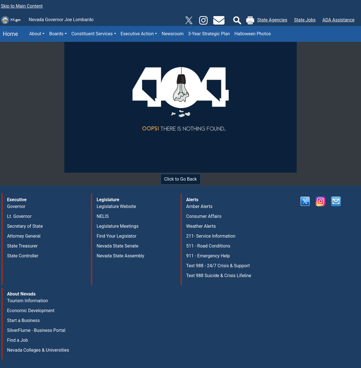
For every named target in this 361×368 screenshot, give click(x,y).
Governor (16, 206)
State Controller (22, 256)
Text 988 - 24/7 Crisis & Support (218, 265)
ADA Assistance (338, 20)
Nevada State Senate (117, 246)
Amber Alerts (199, 206)
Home (9, 33)
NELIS (102, 216)
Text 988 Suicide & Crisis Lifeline (218, 275)
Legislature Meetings (117, 226)
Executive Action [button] (137, 33)
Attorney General (23, 236)
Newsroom (173, 33)
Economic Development (30, 310)
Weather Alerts (201, 226)
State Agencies (272, 20)
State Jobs (305, 20)
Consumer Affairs (203, 216)
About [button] (35, 33)
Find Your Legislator (116, 236)
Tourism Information (27, 300)
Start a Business (23, 320)
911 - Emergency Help (208, 256)
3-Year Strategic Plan (209, 33)
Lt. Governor (19, 216)
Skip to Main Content (22, 6)
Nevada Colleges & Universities (38, 350)
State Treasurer (22, 246)
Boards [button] (56, 33)
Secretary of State (25, 226)
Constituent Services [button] (92, 33)
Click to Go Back (180, 179)
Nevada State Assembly (120, 256)
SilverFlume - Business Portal (36, 330)
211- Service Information (210, 236)
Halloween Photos (252, 33)
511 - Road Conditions (208, 246)
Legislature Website (116, 206)
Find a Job (17, 340)
